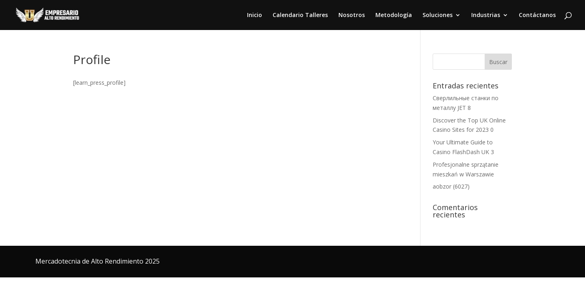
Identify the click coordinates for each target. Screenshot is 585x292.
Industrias (485, 15)
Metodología (393, 15)
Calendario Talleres (300, 15)
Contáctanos (537, 15)
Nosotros (351, 15)
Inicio (254, 15)
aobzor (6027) (451, 186)
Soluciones (437, 15)
